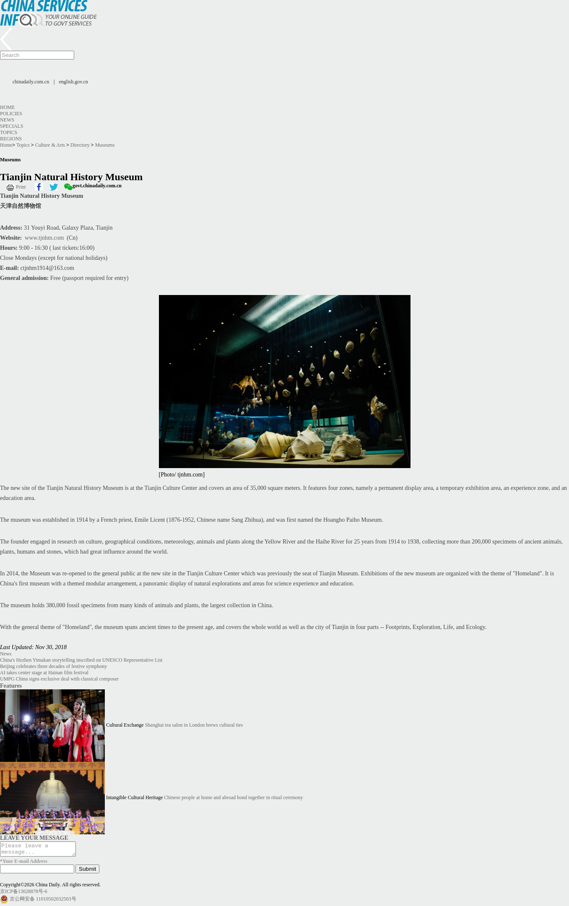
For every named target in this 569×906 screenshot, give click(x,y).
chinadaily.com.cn (31, 82)
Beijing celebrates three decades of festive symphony (53, 666)
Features (11, 685)
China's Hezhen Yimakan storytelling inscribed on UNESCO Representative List (81, 660)
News (7, 120)
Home (7, 107)
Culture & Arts (50, 145)
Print (21, 187)
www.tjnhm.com (44, 238)
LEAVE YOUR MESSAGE (34, 837)
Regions (11, 139)
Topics (8, 132)
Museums (105, 145)
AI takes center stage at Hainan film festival (44, 673)
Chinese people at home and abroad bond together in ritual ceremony (233, 797)
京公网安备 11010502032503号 (43, 901)
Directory (80, 145)
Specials (11, 126)
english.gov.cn (73, 82)
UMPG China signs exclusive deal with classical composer (59, 679)
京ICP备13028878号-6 (23, 894)
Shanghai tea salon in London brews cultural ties (194, 725)
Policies (11, 113)
